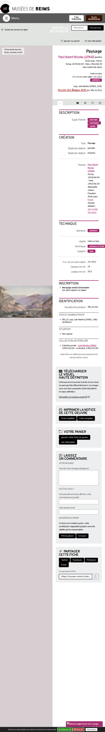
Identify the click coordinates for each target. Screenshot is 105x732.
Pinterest (91, 560)
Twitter (64, 560)
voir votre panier (93, 41)
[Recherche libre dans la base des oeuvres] (79, 28)
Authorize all (65, 729)
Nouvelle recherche (59, 30)
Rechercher (95, 28)
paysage (93, 119)
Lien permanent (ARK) (67, 571)
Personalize (91, 730)
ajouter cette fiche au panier (74, 437)
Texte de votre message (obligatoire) (74, 468)
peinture (96, 80)
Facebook (77, 560)
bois (91, 251)
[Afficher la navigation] (6, 18)
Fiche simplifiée (67, 418)
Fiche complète (86, 418)
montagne (94, 123)
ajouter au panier (70, 41)
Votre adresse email (67, 508)
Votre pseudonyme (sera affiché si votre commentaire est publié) (75, 496)
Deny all (79, 729)
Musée (94, 18)
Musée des (72, 90)
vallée (92, 126)
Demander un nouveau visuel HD (73, 397)
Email (63, 565)
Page (76, 18)
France (90, 200)
